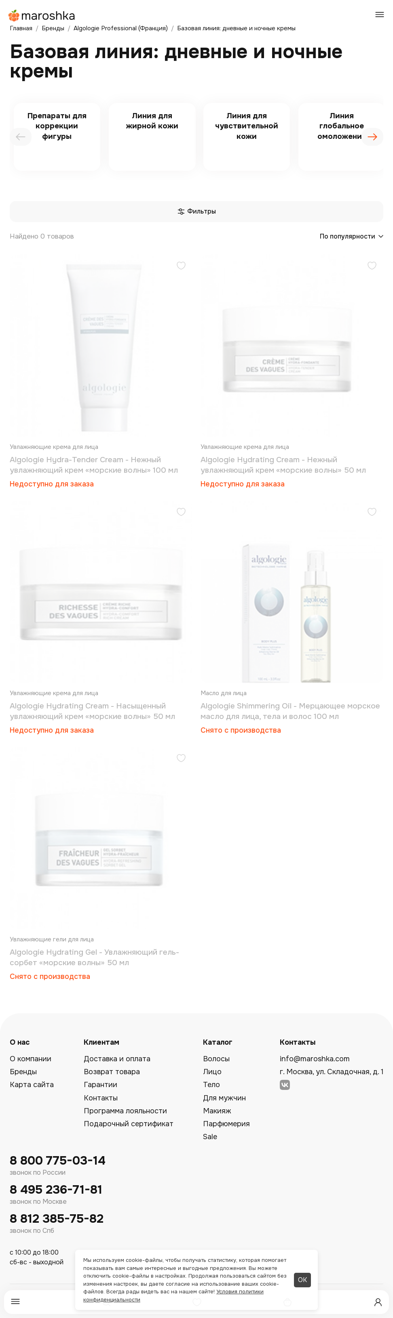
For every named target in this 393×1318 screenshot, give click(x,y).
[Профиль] (378, 1302)
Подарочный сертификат (128, 1123)
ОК (302, 1280)
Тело (211, 1084)
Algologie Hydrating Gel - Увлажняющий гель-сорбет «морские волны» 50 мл (94, 957)
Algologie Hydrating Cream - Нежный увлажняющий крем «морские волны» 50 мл (283, 465)
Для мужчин (224, 1098)
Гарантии (100, 1084)
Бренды (23, 1071)
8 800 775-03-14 (58, 1160)
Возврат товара (112, 1071)
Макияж (217, 1110)
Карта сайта (32, 1084)
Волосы (216, 1058)
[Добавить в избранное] (181, 266)
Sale (210, 1136)
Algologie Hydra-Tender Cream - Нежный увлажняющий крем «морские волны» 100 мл (94, 465)
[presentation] (21, 137)
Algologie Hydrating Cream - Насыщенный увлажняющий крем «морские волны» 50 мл (92, 711)
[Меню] (15, 1302)
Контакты (101, 1098)
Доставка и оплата (117, 1058)
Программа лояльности (125, 1110)
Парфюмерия (226, 1123)
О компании (30, 1058)
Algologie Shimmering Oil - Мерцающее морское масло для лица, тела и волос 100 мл (290, 711)
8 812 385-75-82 (57, 1219)
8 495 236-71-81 (56, 1189)
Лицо (212, 1071)
